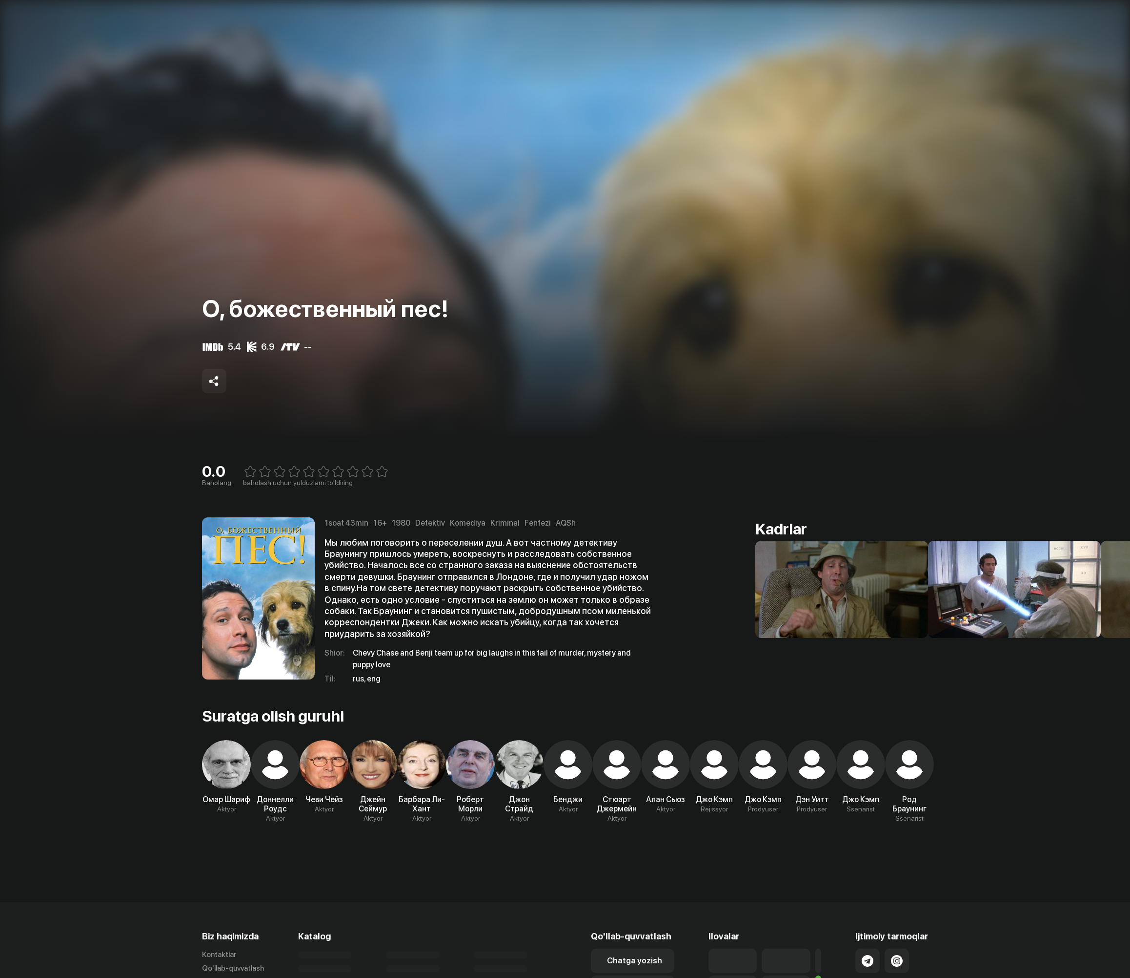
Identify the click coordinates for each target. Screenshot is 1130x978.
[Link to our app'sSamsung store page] (818, 961)
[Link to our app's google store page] (786, 961)
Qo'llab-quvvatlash (233, 968)
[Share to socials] (214, 381)
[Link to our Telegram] (867, 961)
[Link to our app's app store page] (732, 961)
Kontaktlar (219, 954)
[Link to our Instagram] (897, 961)
